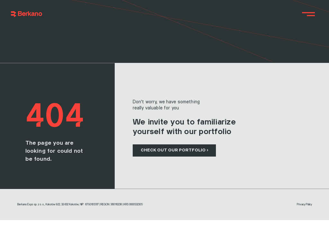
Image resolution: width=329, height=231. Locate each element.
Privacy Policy (304, 204)
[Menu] (308, 14)
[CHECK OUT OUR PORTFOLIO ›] (174, 150)
